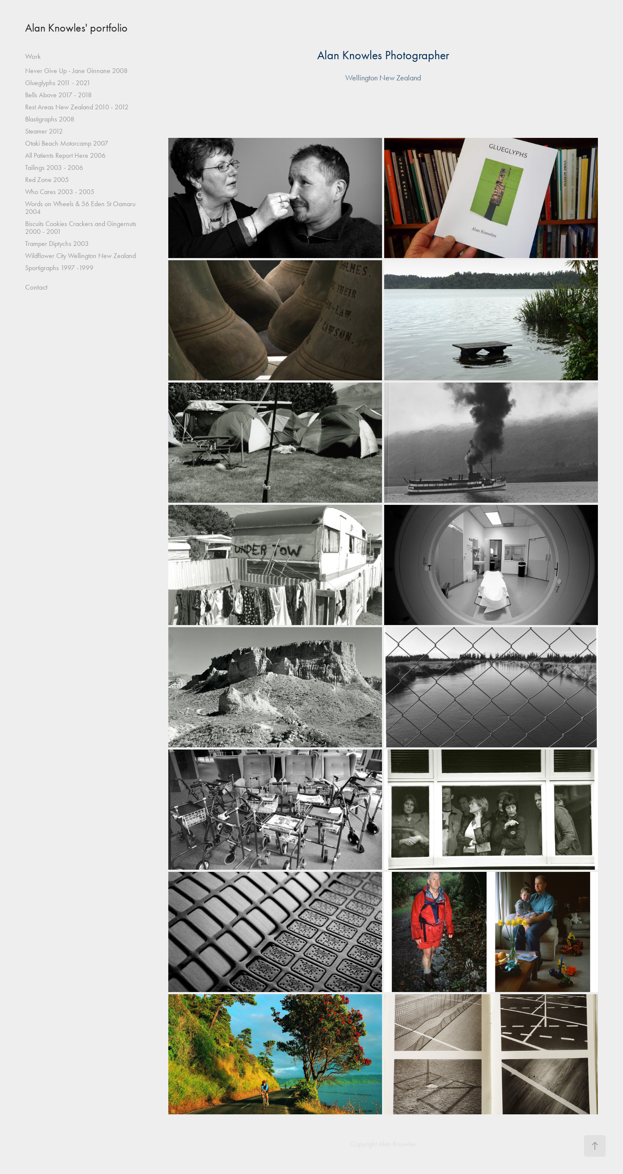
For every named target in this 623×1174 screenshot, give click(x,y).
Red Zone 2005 (47, 179)
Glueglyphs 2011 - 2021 (57, 83)
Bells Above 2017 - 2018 (58, 95)
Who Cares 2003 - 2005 (59, 192)
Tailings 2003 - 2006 (54, 167)
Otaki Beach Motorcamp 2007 (66, 143)
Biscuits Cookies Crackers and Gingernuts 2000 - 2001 (80, 228)
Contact (36, 287)
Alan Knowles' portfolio (76, 28)
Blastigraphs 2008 (49, 119)
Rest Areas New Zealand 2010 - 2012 (76, 107)
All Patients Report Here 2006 (65, 155)
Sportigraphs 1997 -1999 (59, 268)
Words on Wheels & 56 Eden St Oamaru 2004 (80, 208)
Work (33, 56)
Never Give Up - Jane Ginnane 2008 (76, 71)
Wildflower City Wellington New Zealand (80, 256)
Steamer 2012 (44, 131)
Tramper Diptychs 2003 (57, 243)
